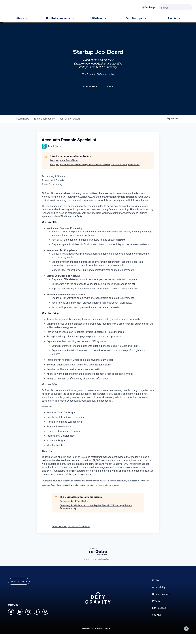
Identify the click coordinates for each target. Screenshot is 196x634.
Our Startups (134, 18)
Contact (156, 580)
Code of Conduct (161, 593)
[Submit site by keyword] (189, 7)
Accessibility (158, 587)
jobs (22, 118)
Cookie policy (103, 559)
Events (172, 18)
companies (44, 118)
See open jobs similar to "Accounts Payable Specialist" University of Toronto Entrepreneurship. (94, 164)
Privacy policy (90, 559)
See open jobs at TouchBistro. (64, 160)
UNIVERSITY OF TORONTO (92, 628)
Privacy (156, 600)
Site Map (156, 614)
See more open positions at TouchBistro (71, 526)
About (20, 18)
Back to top (187, 628)
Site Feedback (159, 607)
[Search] (175, 7)
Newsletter (19, 581)
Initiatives (96, 18)
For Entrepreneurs (58, 18)
